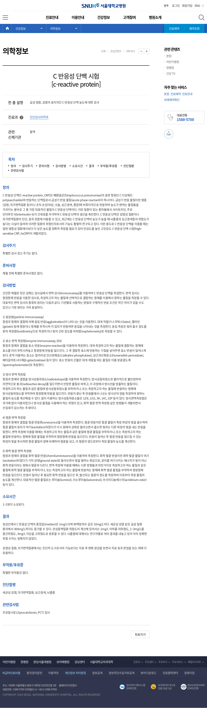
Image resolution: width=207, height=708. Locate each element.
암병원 (170, 67)
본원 (168, 56)
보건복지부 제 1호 (163, 687)
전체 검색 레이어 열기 (201, 17)
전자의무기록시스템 (132, 687)
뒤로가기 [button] (140, 634)
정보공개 (97, 673)
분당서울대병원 (42, 662)
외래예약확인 (171, 99)
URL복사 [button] (130, 51)
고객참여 (129, 17)
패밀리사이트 (194, 662)
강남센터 (80, 662)
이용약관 (53, 673)
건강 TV (170, 73)
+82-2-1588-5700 (47, 689)
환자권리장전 (34, 673)
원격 (166, 5)
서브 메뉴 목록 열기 (63, 28)
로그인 (176, 5)
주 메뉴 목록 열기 (29, 28)
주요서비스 (177, 662)
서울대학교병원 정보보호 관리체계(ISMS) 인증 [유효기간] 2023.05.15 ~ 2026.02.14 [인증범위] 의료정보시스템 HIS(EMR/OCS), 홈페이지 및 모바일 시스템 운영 (192, 687)
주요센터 (149, 662)
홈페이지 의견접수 (68, 685)
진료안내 (52, 17)
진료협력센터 (170, 673)
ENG (197, 5)
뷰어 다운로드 (149, 673)
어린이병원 (172, 61)
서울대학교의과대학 (101, 662)
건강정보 (103, 17)
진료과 (136, 662)
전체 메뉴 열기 (5, 17)
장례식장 (189, 673)
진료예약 (174, 28)
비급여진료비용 (11, 673)
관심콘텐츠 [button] (115, 51)
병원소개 (155, 17)
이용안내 (78, 17)
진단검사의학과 (39, 117)
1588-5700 (18, 689)
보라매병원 (63, 662)
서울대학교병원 (104, 5)
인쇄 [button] (103, 51)
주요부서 (162, 662)
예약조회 (194, 28)
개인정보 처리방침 (75, 673)
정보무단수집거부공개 (121, 673)
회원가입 (187, 5)
